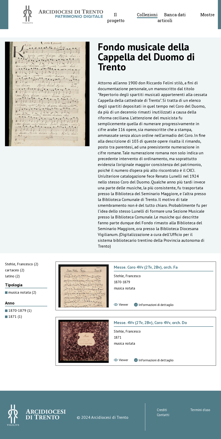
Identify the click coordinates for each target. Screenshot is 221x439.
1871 (15, 316)
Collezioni (147, 14)
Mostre (207, 14)
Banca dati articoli (172, 17)
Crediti (162, 410)
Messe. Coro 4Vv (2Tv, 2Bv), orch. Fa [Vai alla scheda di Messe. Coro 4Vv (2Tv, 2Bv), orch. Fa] (146, 267)
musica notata (22, 292)
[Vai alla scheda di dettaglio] (154, 304)
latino (12, 276)
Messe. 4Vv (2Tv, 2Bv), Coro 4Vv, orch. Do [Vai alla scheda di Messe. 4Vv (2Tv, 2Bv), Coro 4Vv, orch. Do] (150, 322)
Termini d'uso (200, 410)
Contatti (163, 415)
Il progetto (115, 17)
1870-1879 (20, 310)
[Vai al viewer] (121, 304)
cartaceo (14, 270)
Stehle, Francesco (21, 264)
